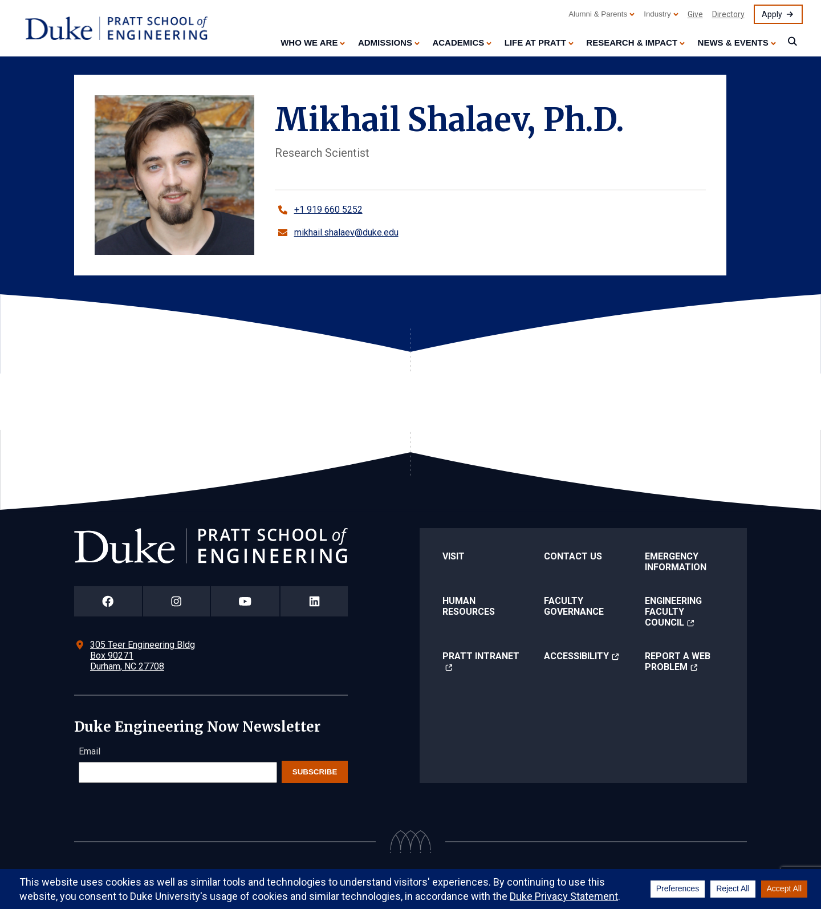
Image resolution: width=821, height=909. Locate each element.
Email (89, 751)
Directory (728, 14)
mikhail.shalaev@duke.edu (346, 232)
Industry (657, 14)
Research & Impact (631, 42)
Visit (453, 556)
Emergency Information (675, 562)
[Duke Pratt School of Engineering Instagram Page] (176, 601)
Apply (772, 14)
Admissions (385, 42)
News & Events (733, 42)
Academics (458, 42)
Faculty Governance (574, 606)
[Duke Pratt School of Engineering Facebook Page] (108, 601)
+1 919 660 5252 (328, 209)
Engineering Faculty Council (673, 611)
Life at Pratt (535, 42)
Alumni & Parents (597, 14)
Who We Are (309, 42)
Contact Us (573, 556)
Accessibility (576, 656)
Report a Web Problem (677, 661)
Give (695, 14)
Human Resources (468, 606)
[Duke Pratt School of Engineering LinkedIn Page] (314, 601)
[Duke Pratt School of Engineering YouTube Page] (245, 601)
